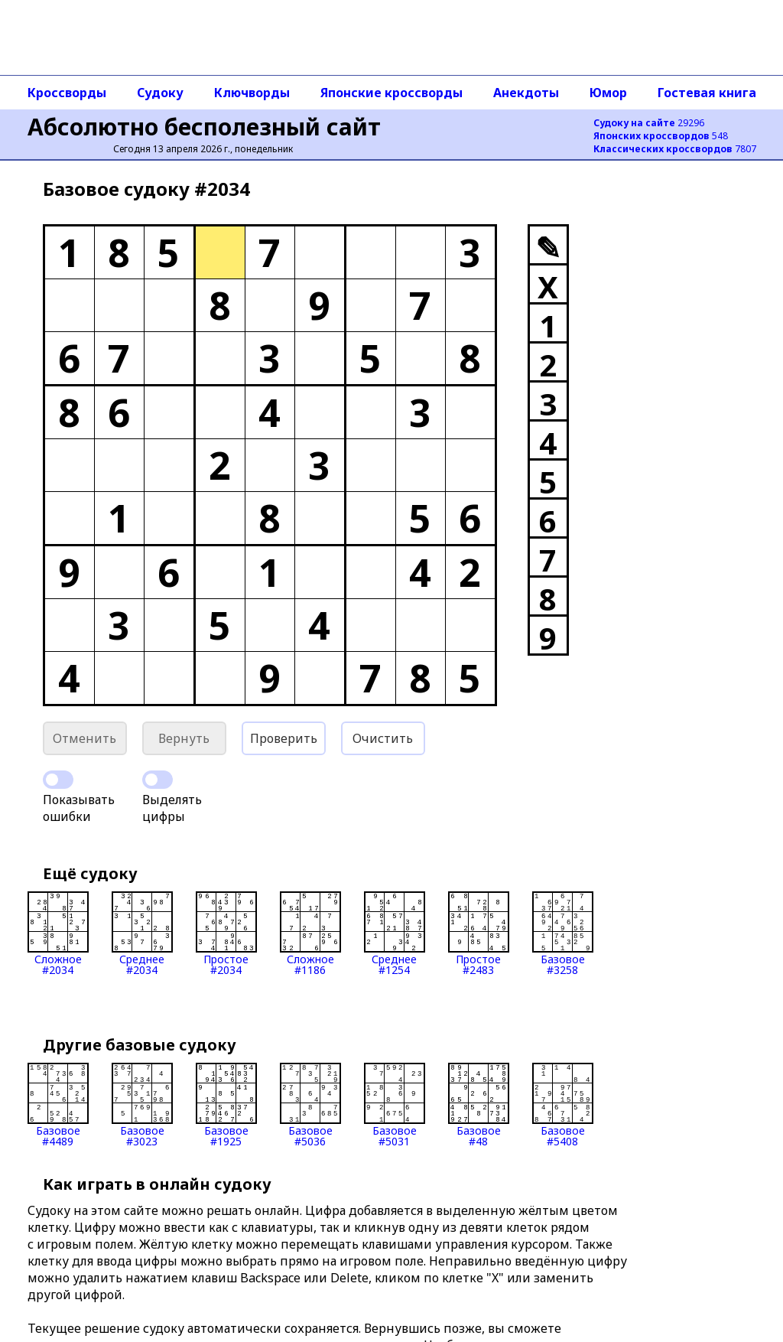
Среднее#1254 (394, 933)
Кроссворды (67, 92)
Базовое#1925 (226, 1105)
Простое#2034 (226, 933)
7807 (674, 148)
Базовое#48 (478, 1105)
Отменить (84, 738)
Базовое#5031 (394, 1105)
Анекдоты (526, 92)
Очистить (383, 738)
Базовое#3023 (142, 1105)
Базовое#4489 (58, 1105)
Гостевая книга (707, 92)
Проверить (283, 738)
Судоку (160, 92)
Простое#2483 (478, 933)
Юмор (608, 92)
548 (660, 135)
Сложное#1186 (310, 933)
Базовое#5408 (562, 1105)
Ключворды (252, 92)
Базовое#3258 (562, 933)
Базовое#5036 (310, 1105)
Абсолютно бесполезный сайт (204, 126)
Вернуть (184, 738)
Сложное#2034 (58, 933)
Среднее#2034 (142, 933)
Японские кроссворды (391, 92)
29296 (648, 122)
